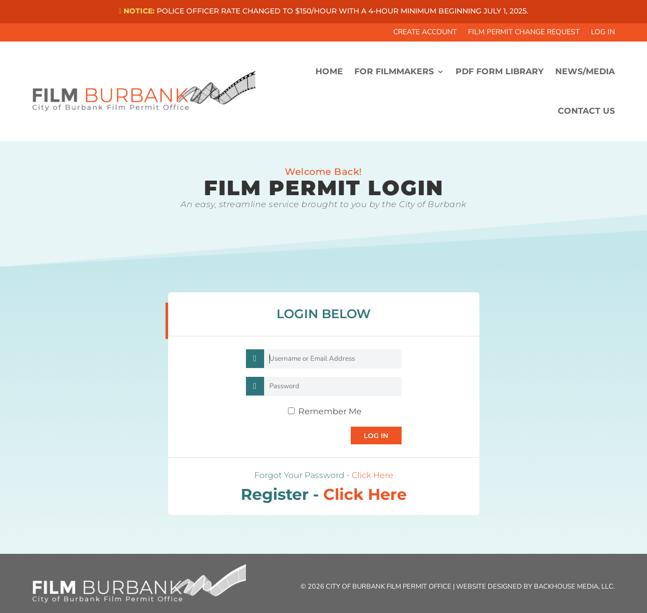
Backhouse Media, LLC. (574, 586)
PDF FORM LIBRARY (500, 71)
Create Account (425, 33)
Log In (603, 33)
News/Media (585, 71)
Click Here (372, 475)
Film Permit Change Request (524, 33)
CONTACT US (586, 111)
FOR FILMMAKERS (394, 71)
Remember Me (330, 411)
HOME (329, 71)
